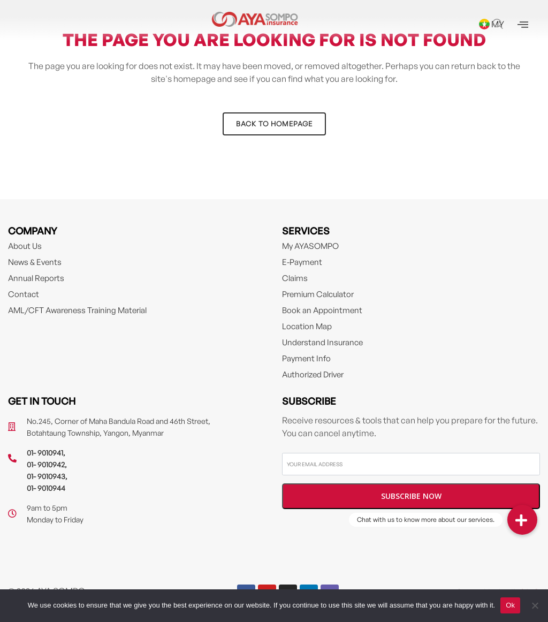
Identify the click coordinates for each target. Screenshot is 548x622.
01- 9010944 (46, 487)
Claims (295, 278)
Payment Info (306, 358)
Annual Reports (36, 278)
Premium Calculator (318, 294)
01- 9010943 (46, 476)
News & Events (35, 262)
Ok (510, 605)
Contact (23, 294)
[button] (522, 520)
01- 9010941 (45, 452)
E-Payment (302, 262)
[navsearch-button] (497, 25)
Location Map (307, 326)
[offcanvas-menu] (523, 25)
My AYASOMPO (310, 246)
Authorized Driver (313, 374)
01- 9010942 (46, 464)
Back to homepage (274, 123)
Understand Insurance (322, 342)
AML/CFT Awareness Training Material (77, 310)
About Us (25, 246)
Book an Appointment (322, 310)
